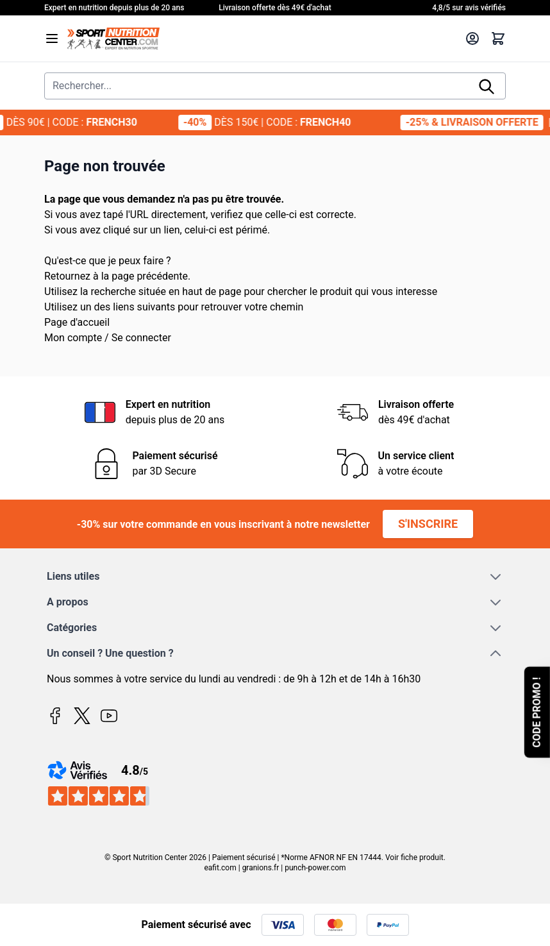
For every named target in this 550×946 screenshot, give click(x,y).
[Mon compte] (472, 38)
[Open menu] (52, 38)
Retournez (67, 276)
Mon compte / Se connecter (107, 338)
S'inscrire (428, 523)
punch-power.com (315, 867)
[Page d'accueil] (262, 38)
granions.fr (260, 867)
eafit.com (220, 867)
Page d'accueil (77, 322)
